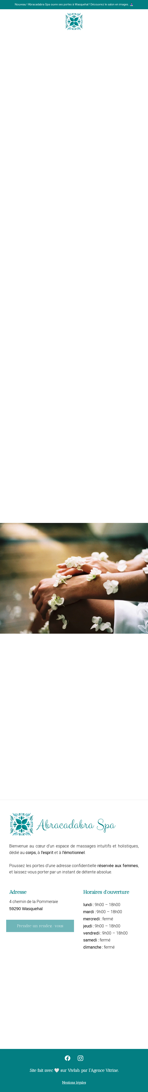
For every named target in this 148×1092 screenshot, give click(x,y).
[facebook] (67, 1058)
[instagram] (80, 1058)
